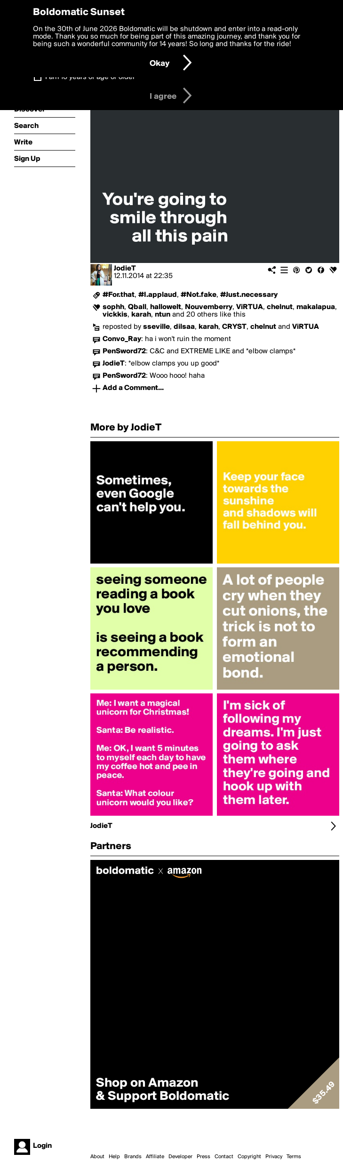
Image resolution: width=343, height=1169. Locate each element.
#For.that (119, 295)
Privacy (273, 1157)
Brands (133, 1157)
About (97, 1157)
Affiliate (155, 1157)
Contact (224, 1157)
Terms (294, 1157)
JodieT (125, 268)
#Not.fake (198, 295)
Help (114, 1157)
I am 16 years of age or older (90, 77)
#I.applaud (157, 295)
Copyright (249, 1157)
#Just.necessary (249, 295)
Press (203, 1157)
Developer (180, 1157)
